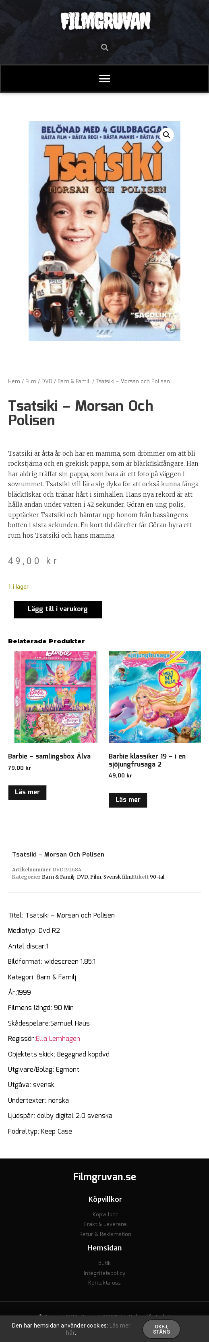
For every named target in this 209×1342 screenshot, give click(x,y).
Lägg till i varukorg (58, 609)
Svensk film (117, 877)
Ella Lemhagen (58, 1039)
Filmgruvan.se (104, 1177)
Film (30, 381)
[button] (104, 47)
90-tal (157, 877)
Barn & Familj (74, 381)
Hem (14, 381)
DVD (46, 381)
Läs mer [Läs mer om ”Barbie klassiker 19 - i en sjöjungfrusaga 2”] (128, 800)
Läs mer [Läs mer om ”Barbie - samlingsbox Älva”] (27, 792)
